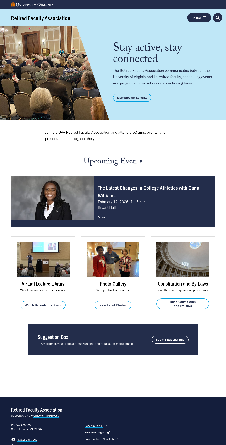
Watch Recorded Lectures (43, 305)
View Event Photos (113, 305)
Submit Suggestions (170, 339)
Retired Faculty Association (40, 18)
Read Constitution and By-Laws (183, 304)
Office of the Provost (46, 415)
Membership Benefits (132, 97)
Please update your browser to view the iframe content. (113, 201)
